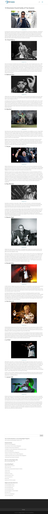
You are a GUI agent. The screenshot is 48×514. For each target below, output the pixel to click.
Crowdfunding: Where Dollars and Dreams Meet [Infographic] (15, 455)
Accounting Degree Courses (9, 485)
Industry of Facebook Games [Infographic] (12, 452)
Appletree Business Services (10, 465)
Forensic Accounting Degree (9, 493)
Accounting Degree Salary (9, 489)
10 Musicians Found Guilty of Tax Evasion (12, 457)
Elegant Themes (22, 512)
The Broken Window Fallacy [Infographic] (12, 447)
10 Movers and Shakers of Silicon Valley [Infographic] (14, 453)
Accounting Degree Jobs (9, 487)
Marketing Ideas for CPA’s (9, 475)
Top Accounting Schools (9, 495)
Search (41, 435)
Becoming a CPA (7, 492)
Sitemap (23, 509)
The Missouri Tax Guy (8, 473)
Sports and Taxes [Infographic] (10, 444)
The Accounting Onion (8, 476)
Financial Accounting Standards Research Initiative (13, 468)
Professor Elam (7, 472)
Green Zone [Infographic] (9, 450)
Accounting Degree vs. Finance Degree (11, 490)
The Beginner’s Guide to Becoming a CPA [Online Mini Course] (15, 449)
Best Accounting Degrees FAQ (10, 461)
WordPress (32, 512)
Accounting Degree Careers (9, 484)
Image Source (24, 29)
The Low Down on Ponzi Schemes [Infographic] (13, 445)
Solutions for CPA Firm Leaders (10, 480)
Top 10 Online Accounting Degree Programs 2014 (13, 440)
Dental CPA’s (7, 478)
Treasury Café (7, 470)
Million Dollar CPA (8, 467)
